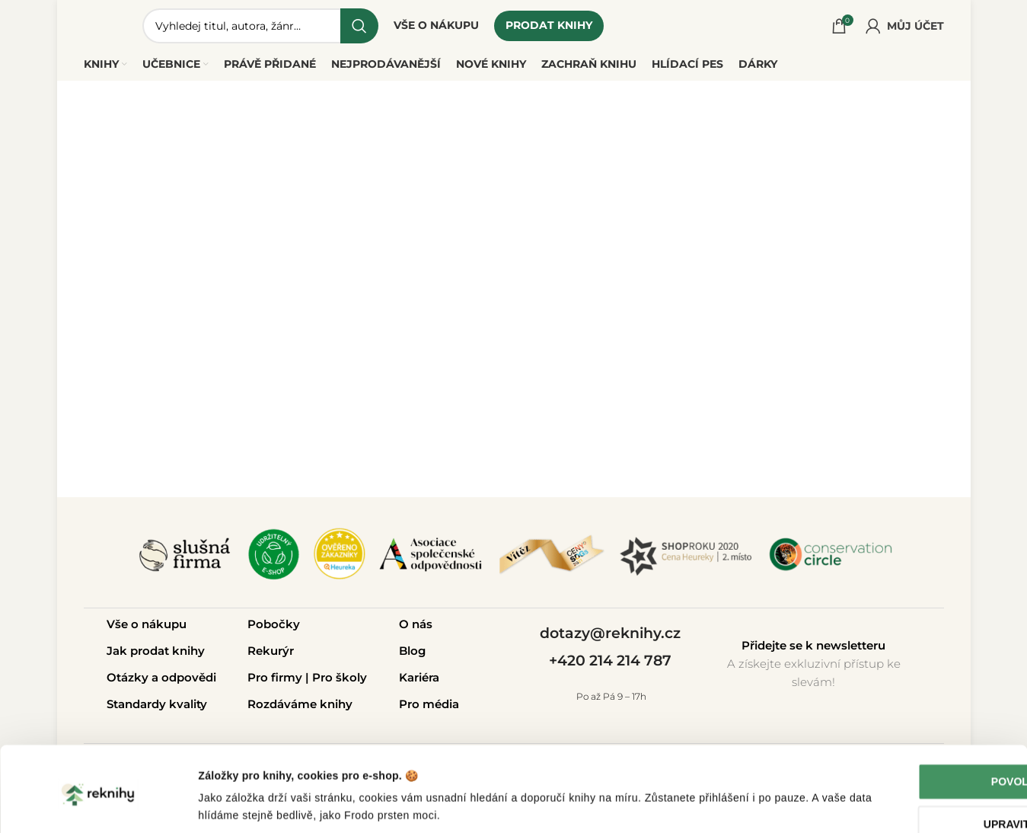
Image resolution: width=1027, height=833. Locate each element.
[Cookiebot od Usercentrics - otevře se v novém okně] (98, 804)
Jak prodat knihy (156, 654)
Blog (412, 654)
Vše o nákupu (147, 628)
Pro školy (339, 681)
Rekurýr (270, 654)
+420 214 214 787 (610, 664)
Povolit (899, 731)
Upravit (900, 774)
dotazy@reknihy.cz (610, 636)
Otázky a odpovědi (161, 681)
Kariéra (419, 681)
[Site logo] (106, 25)
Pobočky (273, 628)
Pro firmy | (279, 681)
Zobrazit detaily (238, 804)
